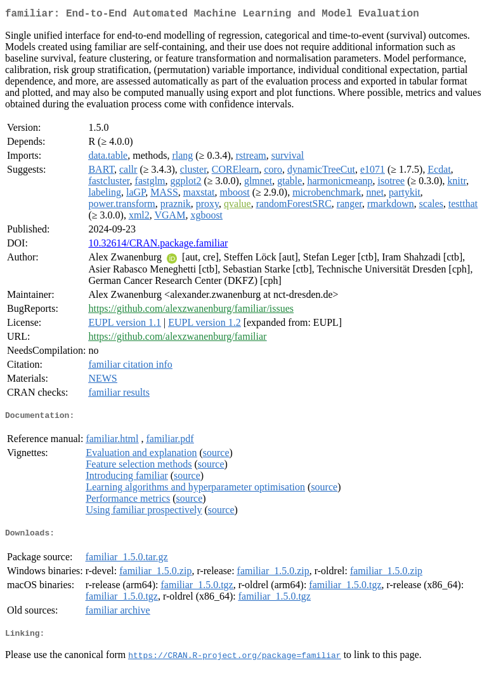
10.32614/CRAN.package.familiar (158, 245)
